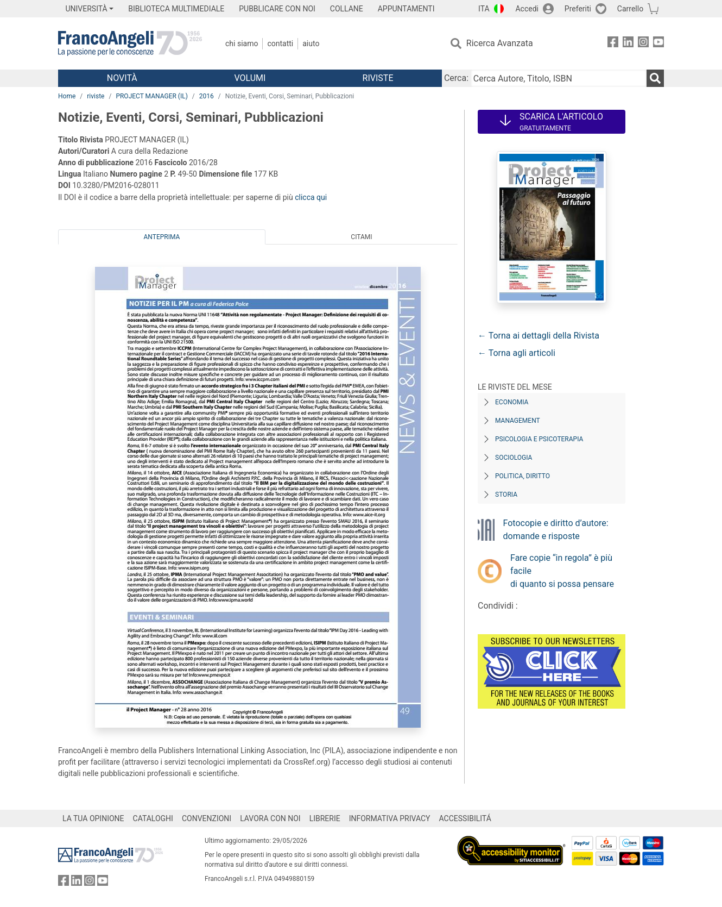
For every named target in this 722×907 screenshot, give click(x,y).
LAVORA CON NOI (270, 818)
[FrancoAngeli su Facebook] (612, 43)
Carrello (630, 8)
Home (66, 96)
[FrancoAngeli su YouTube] (658, 43)
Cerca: (456, 78)
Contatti (280, 43)
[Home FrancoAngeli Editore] (130, 43)
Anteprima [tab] (162, 237)
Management (517, 420)
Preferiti (578, 8)
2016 (206, 96)
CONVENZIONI (206, 818)
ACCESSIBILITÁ (465, 818)
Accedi (527, 8)
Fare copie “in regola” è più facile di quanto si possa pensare (562, 571)
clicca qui (311, 197)
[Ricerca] (655, 78)
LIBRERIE (324, 818)
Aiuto (310, 43)
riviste (95, 96)
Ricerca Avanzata (499, 43)
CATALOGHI (153, 818)
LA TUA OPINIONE (93, 818)
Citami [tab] (361, 237)
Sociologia (513, 457)
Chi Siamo (241, 43)
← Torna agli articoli (516, 353)
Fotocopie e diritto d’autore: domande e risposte (556, 529)
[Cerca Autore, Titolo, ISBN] (559, 78)
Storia (506, 494)
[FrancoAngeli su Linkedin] (628, 43)
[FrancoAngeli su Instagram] (643, 43)
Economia (511, 402)
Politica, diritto (522, 476)
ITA (484, 8)
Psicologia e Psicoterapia (539, 439)
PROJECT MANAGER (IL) (151, 96)
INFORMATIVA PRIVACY (389, 818)
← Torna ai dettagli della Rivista (538, 335)
